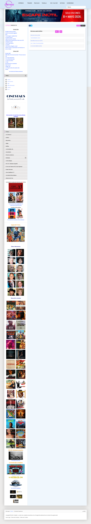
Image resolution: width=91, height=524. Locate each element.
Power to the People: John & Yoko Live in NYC (14, 40)
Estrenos (21, 3)
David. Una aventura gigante (11, 33)
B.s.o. (8, 89)
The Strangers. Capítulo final (11, 36)
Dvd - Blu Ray (54, 3)
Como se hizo (10, 81)
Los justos (7, 44)
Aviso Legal (8, 517)
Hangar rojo (7, 66)
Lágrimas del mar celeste (10, 39)
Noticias (62, 3)
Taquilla (44, 3)
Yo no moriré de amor (10, 59)
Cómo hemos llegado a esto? (11, 46)
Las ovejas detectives (9, 57)
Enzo (6, 34)
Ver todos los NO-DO (15, 460)
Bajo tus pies (8, 65)
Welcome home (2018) (35, 35)
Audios (8, 79)
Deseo (6, 69)
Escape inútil (8, 53)
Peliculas (36, 3)
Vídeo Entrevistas (11, 85)
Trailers (29, 3)
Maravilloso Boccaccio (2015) (37, 40)
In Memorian (70, 3)
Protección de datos (15, 517)
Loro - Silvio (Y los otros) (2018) (37, 43)
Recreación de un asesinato (11, 63)
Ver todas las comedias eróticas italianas (15, 219)
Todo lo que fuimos (9, 43)
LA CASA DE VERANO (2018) (36, 45)
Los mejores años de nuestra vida (12, 67)
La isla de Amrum (9, 37)
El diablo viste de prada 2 (10, 31)
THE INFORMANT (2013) (35, 37)
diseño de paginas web (53, 515)
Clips (8, 83)
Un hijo (6, 62)
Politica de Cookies (24, 517)
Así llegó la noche (9, 41)
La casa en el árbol (9, 60)
